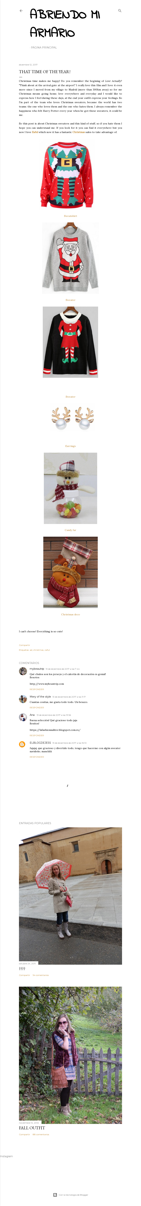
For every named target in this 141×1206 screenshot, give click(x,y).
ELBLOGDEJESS (40, 742)
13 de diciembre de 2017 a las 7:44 (63, 669)
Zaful (35, 132)
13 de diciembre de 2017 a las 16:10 (69, 743)
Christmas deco (70, 614)
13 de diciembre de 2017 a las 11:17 (69, 696)
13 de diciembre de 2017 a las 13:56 (54, 715)
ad (31, 650)
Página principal (44, 47)
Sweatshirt (70, 216)
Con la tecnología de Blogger (70, 1195)
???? (22, 968)
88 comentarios (41, 1134)
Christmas (78, 132)
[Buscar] (120, 9)
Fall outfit (32, 1128)
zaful (47, 650)
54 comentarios (41, 975)
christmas (38, 650)
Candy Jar (70, 530)
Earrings (70, 446)
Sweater (71, 300)
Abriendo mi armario (65, 24)
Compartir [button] (24, 645)
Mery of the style (40, 696)
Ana (32, 715)
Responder (37, 689)
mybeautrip (37, 668)
